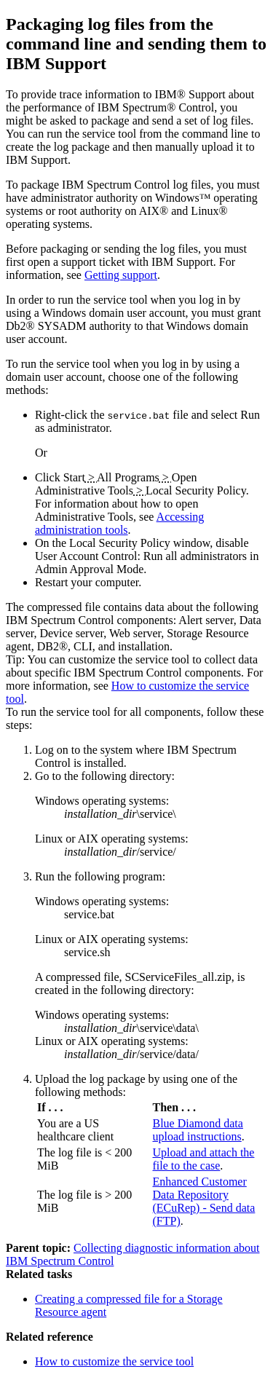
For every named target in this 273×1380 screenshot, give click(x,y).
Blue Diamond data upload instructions (198, 1130)
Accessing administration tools (119, 523)
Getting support (120, 275)
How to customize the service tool (114, 1361)
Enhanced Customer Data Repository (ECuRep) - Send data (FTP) (204, 1201)
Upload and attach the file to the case (204, 1159)
